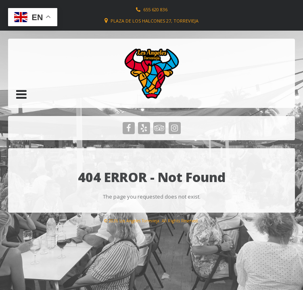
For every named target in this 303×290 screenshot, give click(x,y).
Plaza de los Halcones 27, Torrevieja (155, 21)
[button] (21, 94)
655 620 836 (155, 9)
